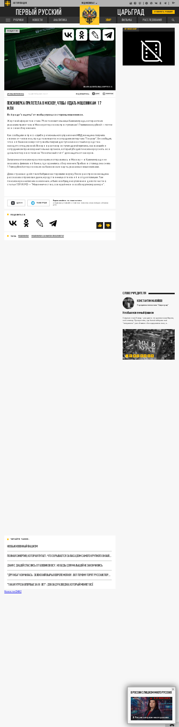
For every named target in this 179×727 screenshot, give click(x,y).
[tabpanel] (149, 344)
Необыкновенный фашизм (22, 546)
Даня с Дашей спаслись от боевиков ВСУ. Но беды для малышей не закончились (55, 565)
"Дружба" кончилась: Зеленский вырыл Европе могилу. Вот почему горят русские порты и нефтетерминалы (59, 575)
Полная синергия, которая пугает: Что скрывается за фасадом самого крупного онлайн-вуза (59, 555)
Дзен (16, 203)
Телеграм (39, 203)
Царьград (131, 12)
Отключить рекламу (163, 12)
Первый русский (39, 12)
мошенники (23, 236)
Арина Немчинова (15, 94)
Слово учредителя (134, 293)
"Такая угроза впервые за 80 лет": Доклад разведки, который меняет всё (50, 584)
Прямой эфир (131, 29)
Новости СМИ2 (12, 591)
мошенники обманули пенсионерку (48, 236)
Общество (12, 31)
